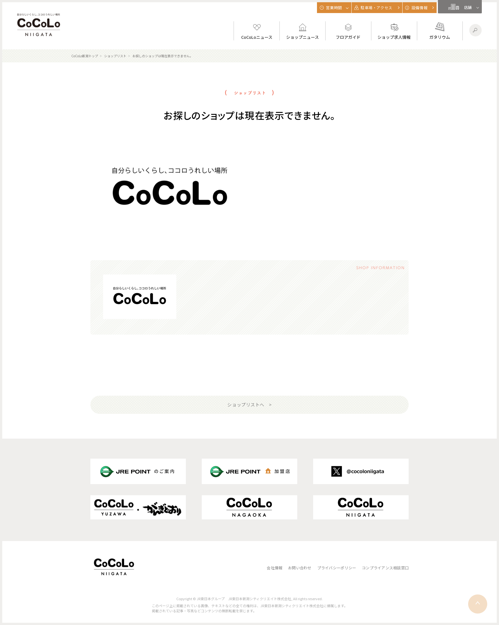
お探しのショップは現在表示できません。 (162, 55)
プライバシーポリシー (336, 567)
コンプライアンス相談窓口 (385, 567)
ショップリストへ (245, 404)
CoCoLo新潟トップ (84, 55)
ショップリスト (115, 55)
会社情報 (274, 567)
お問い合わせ (299, 567)
